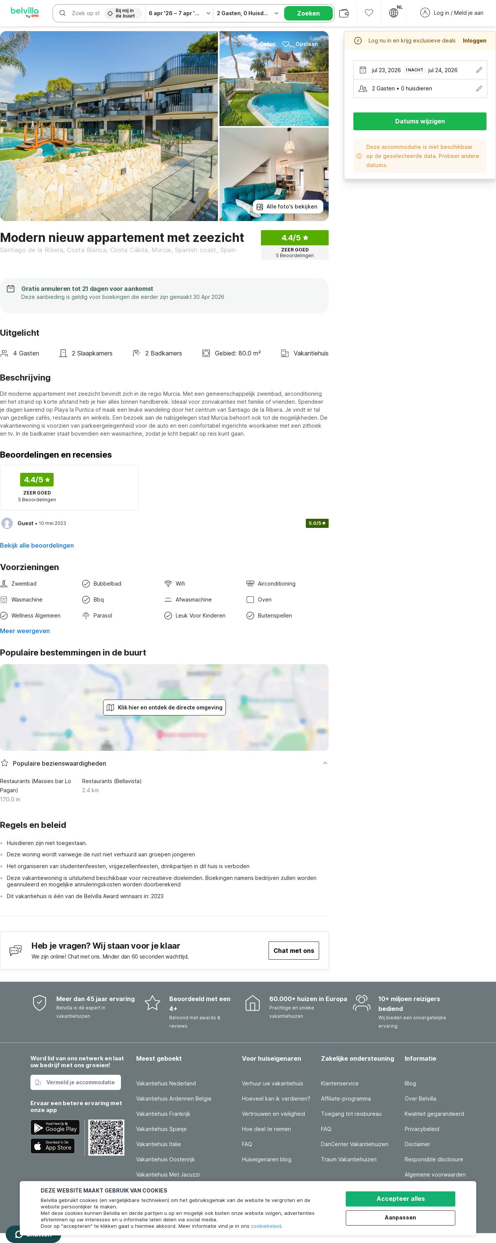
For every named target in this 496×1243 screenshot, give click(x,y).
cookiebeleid (266, 1226)
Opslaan (300, 44)
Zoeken (308, 13)
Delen (262, 44)
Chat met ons (293, 950)
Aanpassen (400, 1217)
